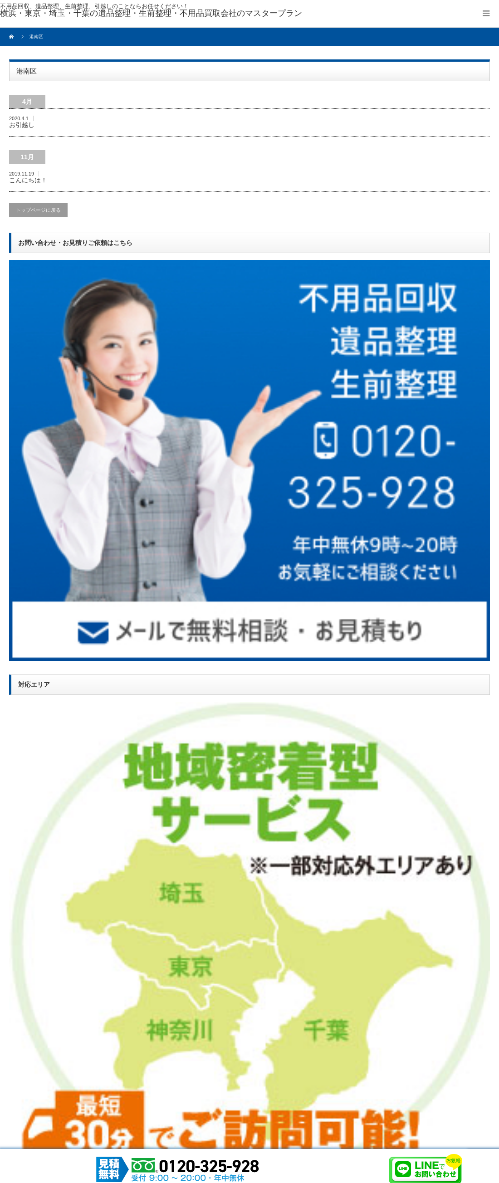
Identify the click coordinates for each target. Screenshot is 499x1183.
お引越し (21, 124)
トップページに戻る (38, 210)
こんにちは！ (28, 180)
